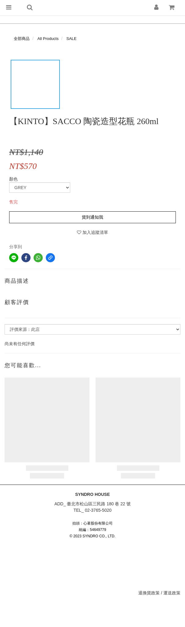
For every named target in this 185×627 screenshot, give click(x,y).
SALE (72, 38)
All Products (48, 38)
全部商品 (22, 38)
